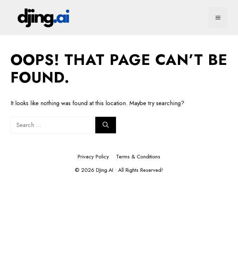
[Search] (105, 125)
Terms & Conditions (138, 157)
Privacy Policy (93, 157)
